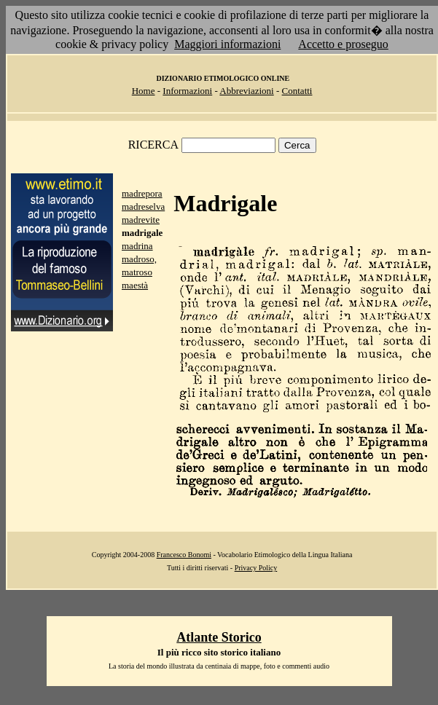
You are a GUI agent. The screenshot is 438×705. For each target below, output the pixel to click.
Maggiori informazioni (227, 44)
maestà (135, 285)
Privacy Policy (256, 568)
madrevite (141, 219)
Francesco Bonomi (184, 555)
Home (143, 90)
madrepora (142, 193)
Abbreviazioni (246, 90)
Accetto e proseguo (343, 44)
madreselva (143, 206)
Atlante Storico (218, 637)
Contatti (297, 90)
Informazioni (187, 90)
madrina (137, 245)
